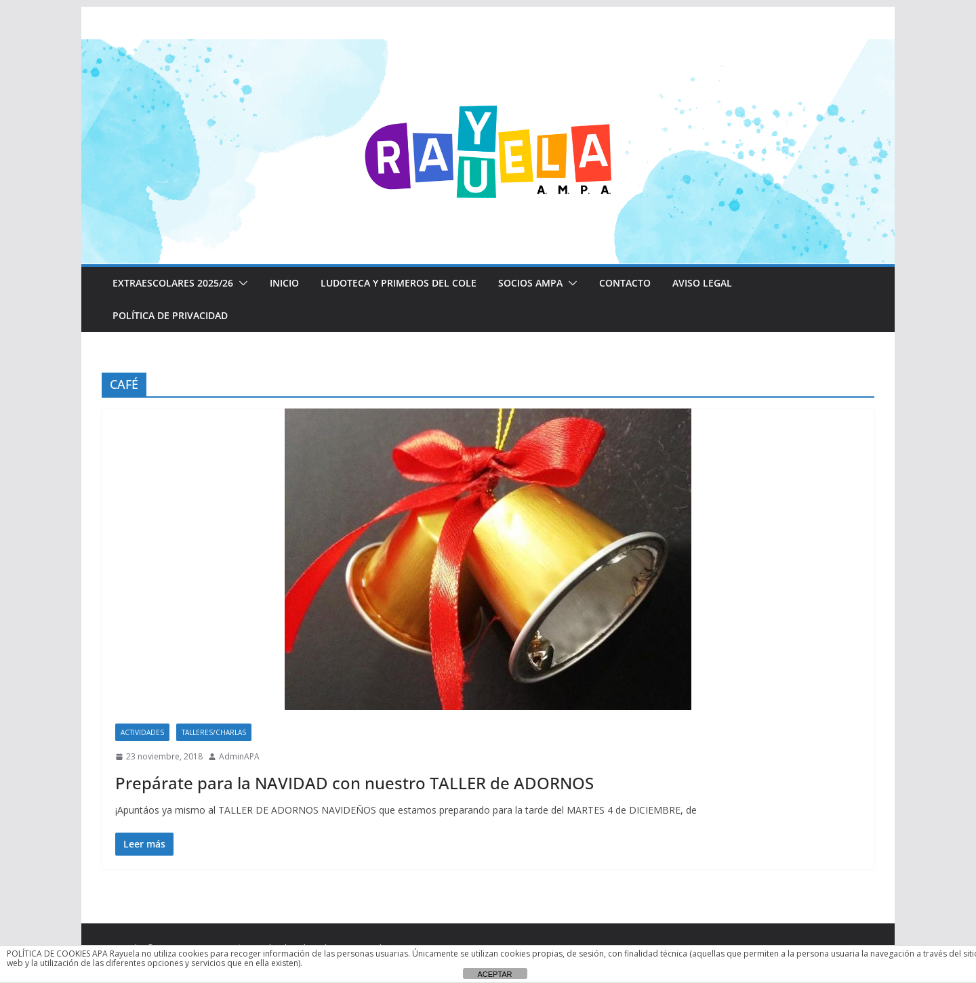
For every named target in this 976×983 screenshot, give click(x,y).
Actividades (142, 732)
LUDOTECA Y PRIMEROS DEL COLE (397, 282)
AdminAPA (239, 756)
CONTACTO (622, 282)
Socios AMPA (527, 282)
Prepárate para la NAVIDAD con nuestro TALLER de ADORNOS (348, 783)
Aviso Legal (698, 282)
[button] (239, 283)
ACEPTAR (494, 974)
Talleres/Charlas (214, 732)
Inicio (283, 282)
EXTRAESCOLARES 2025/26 (172, 282)
